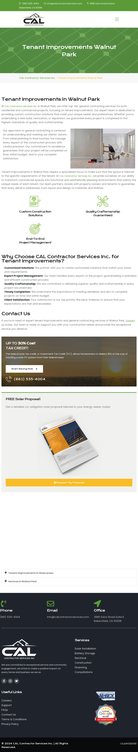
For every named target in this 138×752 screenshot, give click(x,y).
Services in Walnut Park (22, 581)
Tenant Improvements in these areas (30, 573)
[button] (69, 573)
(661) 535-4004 (29, 3)
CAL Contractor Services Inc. (21, 106)
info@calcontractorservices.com (63, 3)
